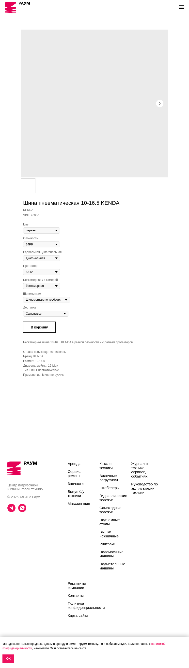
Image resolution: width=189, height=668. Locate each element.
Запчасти (75, 483)
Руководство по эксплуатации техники (144, 488)
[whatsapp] (22, 511)
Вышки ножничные (109, 534)
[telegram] (11, 511)
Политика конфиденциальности (86, 605)
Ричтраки (107, 544)
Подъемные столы (109, 522)
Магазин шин (79, 503)
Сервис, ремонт (74, 473)
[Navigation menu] (181, 7)
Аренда (74, 464)
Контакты (76, 595)
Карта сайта (78, 615)
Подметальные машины (112, 566)
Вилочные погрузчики (108, 478)
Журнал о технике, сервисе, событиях (139, 470)
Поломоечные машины (111, 554)
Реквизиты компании (77, 585)
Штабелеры (109, 488)
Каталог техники (106, 466)
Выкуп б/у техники (76, 493)
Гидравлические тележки (113, 498)
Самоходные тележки (110, 510)
